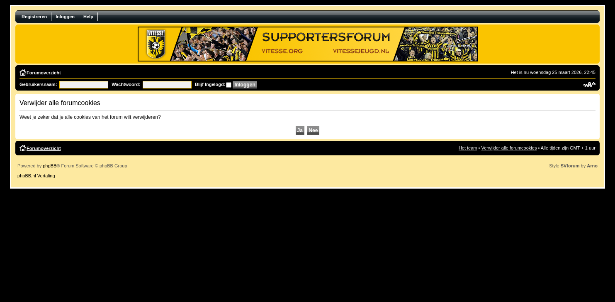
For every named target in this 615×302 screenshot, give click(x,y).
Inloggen (65, 16)
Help (88, 16)
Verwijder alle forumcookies (509, 147)
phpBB (49, 165)
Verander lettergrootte (589, 84)
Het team (468, 147)
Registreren (34, 16)
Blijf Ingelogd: (210, 84)
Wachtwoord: (126, 84)
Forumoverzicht (44, 72)
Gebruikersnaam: (38, 84)
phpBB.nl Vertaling (36, 175)
